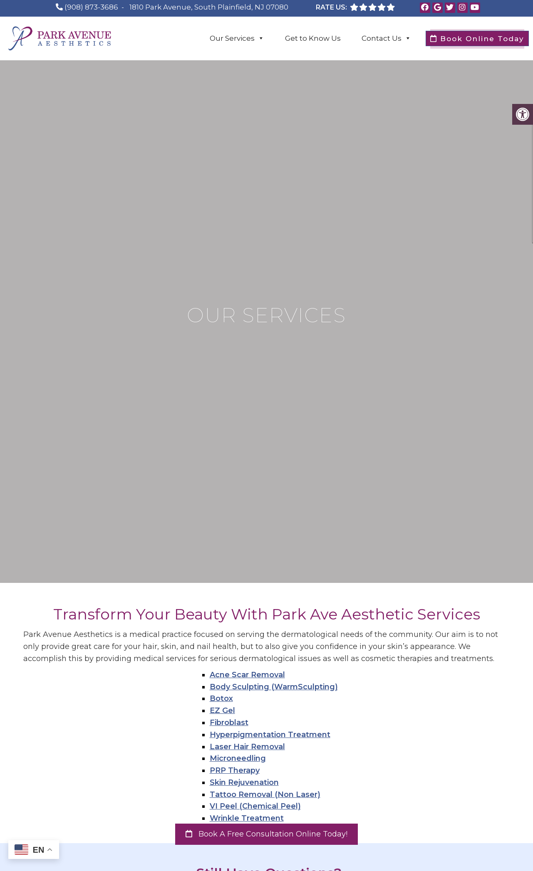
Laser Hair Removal (247, 746)
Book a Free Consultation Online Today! (266, 834)
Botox (221, 698)
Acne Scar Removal (247, 674)
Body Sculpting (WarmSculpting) (274, 686)
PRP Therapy (235, 770)
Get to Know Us (313, 38)
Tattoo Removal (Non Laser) (265, 794)
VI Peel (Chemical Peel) (255, 806)
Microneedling (238, 758)
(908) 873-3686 (91, 7)
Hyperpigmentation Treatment (270, 734)
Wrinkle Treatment (247, 818)
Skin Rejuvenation (244, 782)
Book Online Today (477, 39)
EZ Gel (222, 710)
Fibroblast (229, 722)
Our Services (237, 38)
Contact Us (386, 38)
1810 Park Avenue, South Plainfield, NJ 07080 (208, 7)
